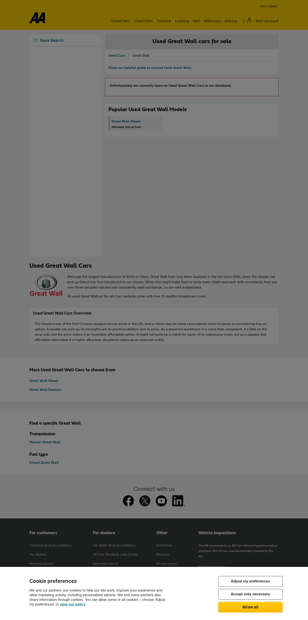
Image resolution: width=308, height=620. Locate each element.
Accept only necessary (250, 594)
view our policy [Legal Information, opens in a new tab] (73, 604)
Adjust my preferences (250, 581)
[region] (154, 593)
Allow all (250, 606)
